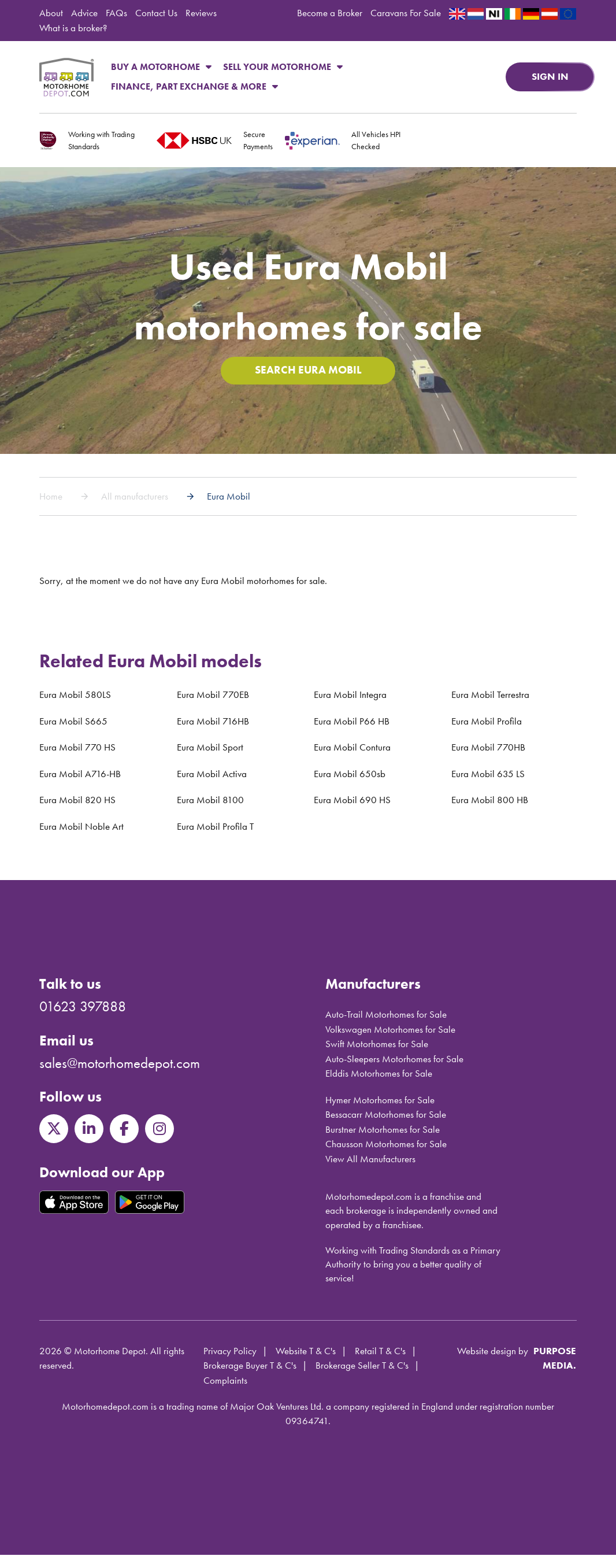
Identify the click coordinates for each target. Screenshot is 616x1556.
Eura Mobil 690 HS (352, 800)
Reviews (201, 12)
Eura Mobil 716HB (213, 722)
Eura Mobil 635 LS (488, 774)
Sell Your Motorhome (283, 67)
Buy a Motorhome (161, 67)
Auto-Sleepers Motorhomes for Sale (394, 1060)
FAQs (116, 12)
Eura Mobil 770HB (488, 748)
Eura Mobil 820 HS (77, 800)
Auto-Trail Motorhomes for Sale (386, 1015)
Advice (84, 12)
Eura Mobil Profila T (215, 827)
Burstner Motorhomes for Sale (382, 1130)
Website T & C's (306, 1352)
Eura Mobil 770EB (213, 695)
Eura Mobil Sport (210, 748)
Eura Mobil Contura (352, 748)
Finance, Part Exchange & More (194, 86)
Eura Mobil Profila (486, 722)
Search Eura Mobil (308, 371)
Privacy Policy (230, 1352)
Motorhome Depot (66, 77)
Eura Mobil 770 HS (77, 748)
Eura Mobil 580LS (75, 695)
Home (50, 497)
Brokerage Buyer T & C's (249, 1366)
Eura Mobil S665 (73, 722)
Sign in (550, 76)
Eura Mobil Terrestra (490, 695)
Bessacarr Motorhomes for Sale (385, 1115)
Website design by (492, 1352)
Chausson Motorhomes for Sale (386, 1145)
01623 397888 (82, 1007)
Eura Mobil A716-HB (80, 774)
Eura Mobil (228, 497)
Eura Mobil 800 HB (489, 800)
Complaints (225, 1381)
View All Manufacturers (370, 1160)
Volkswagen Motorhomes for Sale (390, 1030)
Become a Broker (329, 12)
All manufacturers (134, 497)
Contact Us (156, 12)
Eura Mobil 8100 (210, 800)
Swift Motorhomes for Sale (376, 1044)
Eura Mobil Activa (212, 774)
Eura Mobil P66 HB (351, 722)
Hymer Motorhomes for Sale (380, 1101)
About (51, 12)
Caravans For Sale (405, 12)
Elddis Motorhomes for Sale (378, 1074)
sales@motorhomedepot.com (119, 1064)
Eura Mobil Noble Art (81, 827)
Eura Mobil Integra (350, 695)
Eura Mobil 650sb (349, 774)
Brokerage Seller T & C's (362, 1366)
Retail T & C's (380, 1352)
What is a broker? (73, 27)
